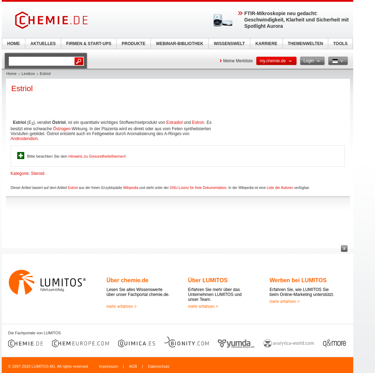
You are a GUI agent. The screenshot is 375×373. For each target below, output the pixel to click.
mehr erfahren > (121, 306)
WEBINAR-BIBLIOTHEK (179, 43)
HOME (13, 43)
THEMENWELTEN (305, 43)
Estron (198, 122)
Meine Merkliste (238, 60)
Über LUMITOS (208, 280)
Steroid (37, 173)
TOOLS (340, 43)
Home (11, 73)
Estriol (73, 188)
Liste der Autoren (280, 188)
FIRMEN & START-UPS (88, 43)
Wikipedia (130, 188)
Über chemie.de (127, 280)
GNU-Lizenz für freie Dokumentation (198, 188)
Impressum (108, 366)
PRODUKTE (133, 43)
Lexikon (28, 73)
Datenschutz (158, 366)
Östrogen (61, 128)
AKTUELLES (43, 43)
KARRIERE (267, 43)
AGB (133, 366)
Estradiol (174, 122)
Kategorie (19, 173)
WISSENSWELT (229, 43)
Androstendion (24, 138)
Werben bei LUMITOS (298, 280)
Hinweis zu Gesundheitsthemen (97, 156)
